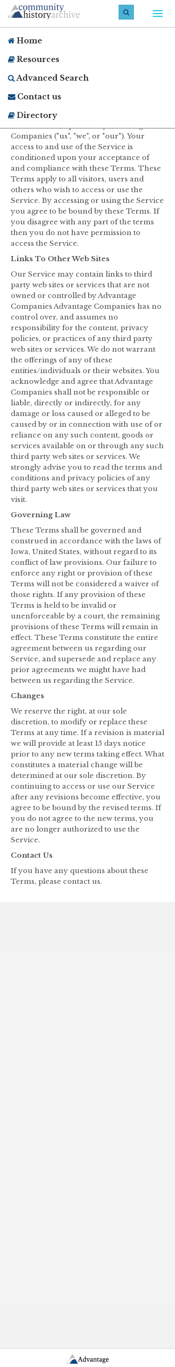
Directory (32, 115)
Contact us (34, 96)
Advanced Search (48, 78)
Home (25, 40)
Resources (33, 59)
